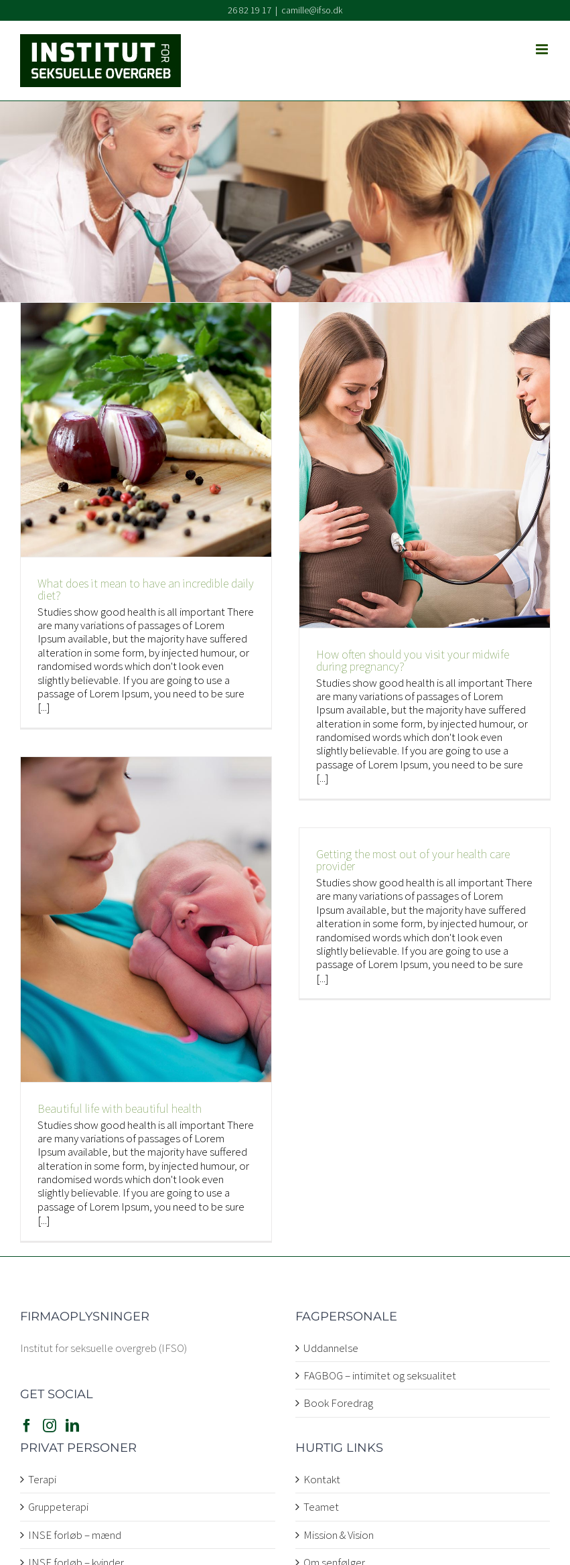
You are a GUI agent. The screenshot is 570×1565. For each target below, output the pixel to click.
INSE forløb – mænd (74, 1535)
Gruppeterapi (58, 1506)
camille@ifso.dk (311, 10)
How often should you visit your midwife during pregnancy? (412, 660)
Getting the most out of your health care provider (413, 860)
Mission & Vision (338, 1535)
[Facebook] (26, 1425)
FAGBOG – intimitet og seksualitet (379, 1375)
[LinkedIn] (72, 1425)
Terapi (42, 1479)
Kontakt (321, 1479)
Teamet (321, 1506)
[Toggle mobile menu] (543, 49)
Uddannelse (330, 1348)
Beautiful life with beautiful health (120, 1108)
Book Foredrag (338, 1403)
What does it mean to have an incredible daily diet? (146, 589)
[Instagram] (49, 1425)
